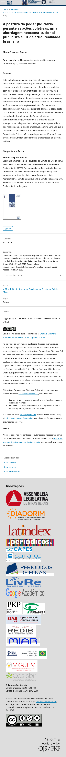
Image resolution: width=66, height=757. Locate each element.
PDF (9, 228)
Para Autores (10, 467)
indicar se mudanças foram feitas (18, 418)
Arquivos (15, 9)
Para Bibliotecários (12, 471)
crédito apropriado (28, 414)
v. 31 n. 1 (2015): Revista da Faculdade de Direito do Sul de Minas (30, 12)
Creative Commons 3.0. (28, 393)
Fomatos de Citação (13, 275)
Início (5, 9)
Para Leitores (10, 462)
